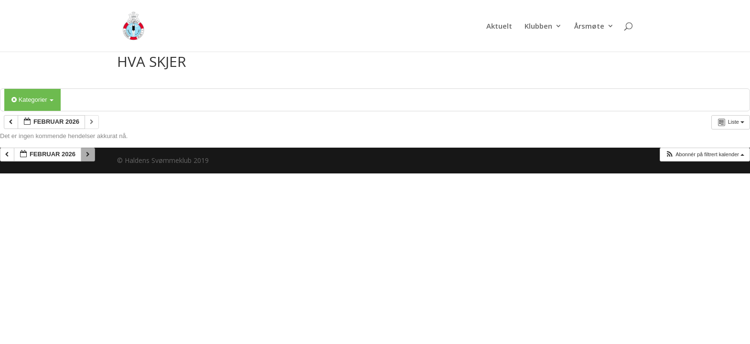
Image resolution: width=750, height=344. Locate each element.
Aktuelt (499, 26)
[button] (704, 154)
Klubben (538, 26)
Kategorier (32, 99)
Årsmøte (589, 26)
